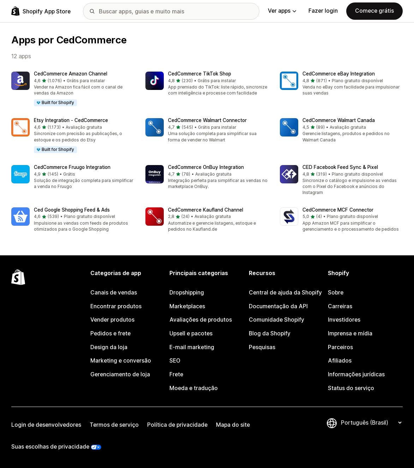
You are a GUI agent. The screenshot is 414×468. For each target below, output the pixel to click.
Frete (176, 374)
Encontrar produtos (116, 306)
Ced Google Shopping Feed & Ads (72, 210)
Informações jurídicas (356, 374)
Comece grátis (374, 10)
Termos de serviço (114, 424)
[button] (72, 89)
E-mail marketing (191, 347)
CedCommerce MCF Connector (337, 210)
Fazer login (323, 10)
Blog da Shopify (269, 333)
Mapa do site (233, 424)
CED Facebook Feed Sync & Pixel (340, 167)
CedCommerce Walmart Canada (338, 120)
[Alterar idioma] (371, 422)
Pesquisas (262, 347)
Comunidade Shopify (276, 319)
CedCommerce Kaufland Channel (205, 210)
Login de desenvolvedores (46, 424)
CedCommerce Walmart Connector (207, 120)
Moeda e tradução (193, 388)
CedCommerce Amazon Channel (70, 74)
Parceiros (340, 347)
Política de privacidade (177, 424)
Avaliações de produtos (200, 319)
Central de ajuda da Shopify (285, 292)
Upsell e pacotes (190, 333)
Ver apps (282, 10)
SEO (174, 360)
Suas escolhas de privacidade (50, 446)
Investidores (344, 319)
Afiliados (340, 360)
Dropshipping (186, 292)
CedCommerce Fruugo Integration (72, 167)
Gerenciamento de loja (120, 374)
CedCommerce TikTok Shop (199, 74)
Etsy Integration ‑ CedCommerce (71, 120)
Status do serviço (351, 388)
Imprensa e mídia (350, 333)
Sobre (335, 292)
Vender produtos (112, 319)
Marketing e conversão (120, 360)
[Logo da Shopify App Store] (41, 11)
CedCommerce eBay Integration (338, 74)
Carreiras (340, 306)
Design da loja (108, 347)
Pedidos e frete (110, 333)
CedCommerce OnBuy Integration (206, 167)
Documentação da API (278, 306)
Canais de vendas (113, 292)
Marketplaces (187, 306)
